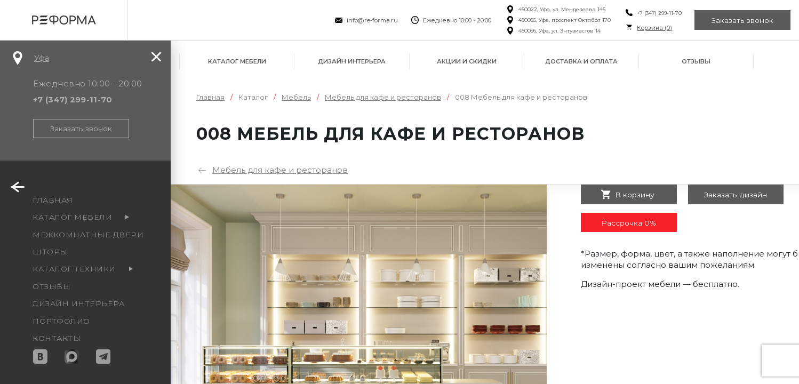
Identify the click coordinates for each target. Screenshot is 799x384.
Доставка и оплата (581, 61)
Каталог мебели (237, 61)
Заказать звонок (742, 20)
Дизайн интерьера (352, 61)
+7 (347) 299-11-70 (658, 13)
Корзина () (653, 27)
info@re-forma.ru (371, 20)
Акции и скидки (467, 61)
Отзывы (696, 61)
